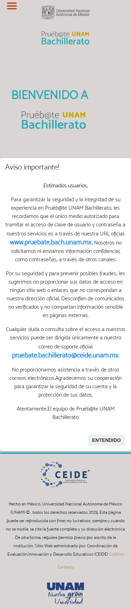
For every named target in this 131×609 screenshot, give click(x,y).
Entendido (106, 440)
